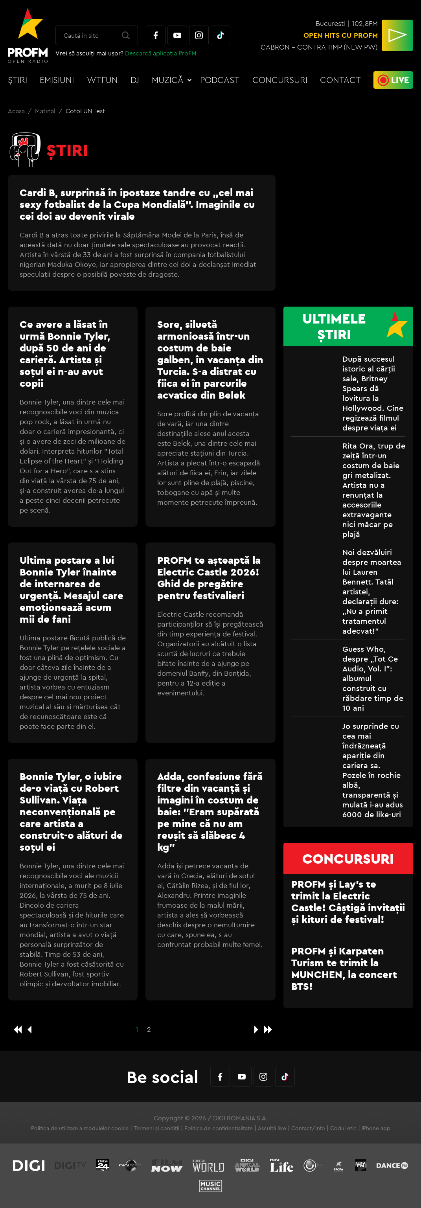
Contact (340, 79)
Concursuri (279, 79)
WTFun (102, 79)
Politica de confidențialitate (218, 1128)
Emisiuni (57, 79)
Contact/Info (308, 1128)
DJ (135, 79)
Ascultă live (272, 1128)
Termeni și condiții (156, 1128)
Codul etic (343, 1128)
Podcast (219, 79)
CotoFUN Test (85, 111)
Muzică (168, 79)
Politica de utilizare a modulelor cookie (80, 1128)
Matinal (46, 111)
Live (400, 79)
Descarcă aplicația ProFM (161, 53)
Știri (17, 79)
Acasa (17, 111)
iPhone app (376, 1128)
